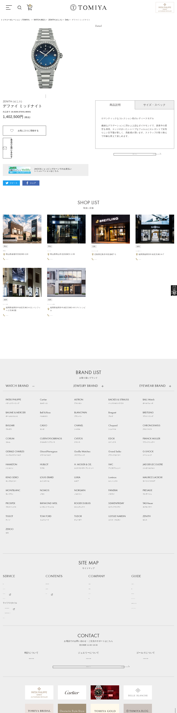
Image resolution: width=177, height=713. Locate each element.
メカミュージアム (56, 240)
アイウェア (8, 543)
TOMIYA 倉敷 (9, 240)
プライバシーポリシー (141, 553)
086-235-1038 (31, 603)
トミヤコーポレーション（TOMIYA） (16, 20)
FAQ (133, 534)
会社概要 (92, 529)
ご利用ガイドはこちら (135, 158)
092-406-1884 (56, 304)
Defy (67, 20)
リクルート (93, 539)
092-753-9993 (145, 248)
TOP (174, 711)
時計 (5, 529)
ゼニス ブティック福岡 (14, 293)
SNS (90, 543)
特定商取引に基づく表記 (142, 548)
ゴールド (7, 563)
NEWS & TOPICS (54, 529)
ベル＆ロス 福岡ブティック (149, 240)
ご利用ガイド (137, 529)
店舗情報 (92, 534)
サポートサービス (139, 543)
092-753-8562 (12, 304)
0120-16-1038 (88, 603)
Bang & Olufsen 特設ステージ (19, 558)
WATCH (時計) (39, 20)
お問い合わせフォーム (88, 616)
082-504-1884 (100, 248)
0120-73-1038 (145, 603)
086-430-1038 (12, 248)
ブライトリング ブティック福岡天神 (65, 293)
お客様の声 (51, 534)
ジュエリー (8, 534)
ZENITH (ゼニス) (55, 20)
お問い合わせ (137, 539)
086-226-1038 (56, 248)
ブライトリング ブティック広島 (107, 240)
